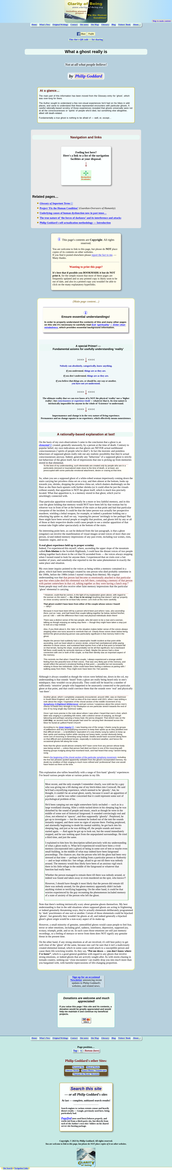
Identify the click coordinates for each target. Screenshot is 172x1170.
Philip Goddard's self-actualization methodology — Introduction (75, 222)
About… (136, 25)
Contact (74, 25)
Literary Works (72, 1070)
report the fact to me (102, 255)
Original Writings (60, 25)
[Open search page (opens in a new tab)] (86, 1088)
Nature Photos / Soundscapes (94, 1070)
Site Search (7, 1168)
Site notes (84, 25)
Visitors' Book (124, 25)
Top (75, 1050)
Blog (113, 25)
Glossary (105, 25)
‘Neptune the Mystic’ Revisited (86, 1074)
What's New (44, 25)
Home (34, 25)
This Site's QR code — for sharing (86, 39)
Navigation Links (21, 1168)
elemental (44, 445)
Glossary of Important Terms (55, 203)
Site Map (95, 25)
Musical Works (92, 1067)
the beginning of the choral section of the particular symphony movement (83, 757)
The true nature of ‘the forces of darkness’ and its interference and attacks (80, 217)
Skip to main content (162, 21)
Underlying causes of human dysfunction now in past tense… (73, 213)
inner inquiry (65, 727)
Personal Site (78, 1067)
